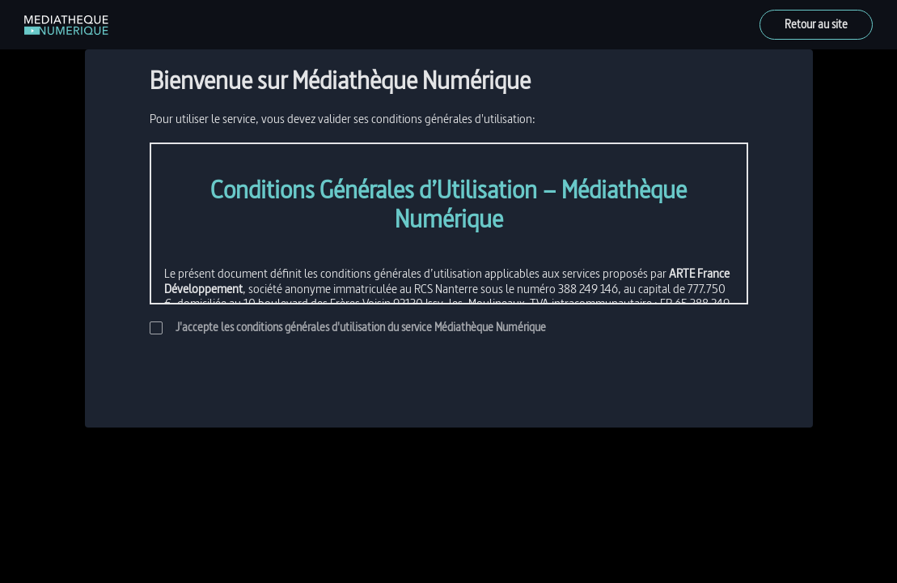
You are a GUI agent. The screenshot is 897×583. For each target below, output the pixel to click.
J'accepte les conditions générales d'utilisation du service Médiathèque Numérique (348, 327)
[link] (66, 25)
